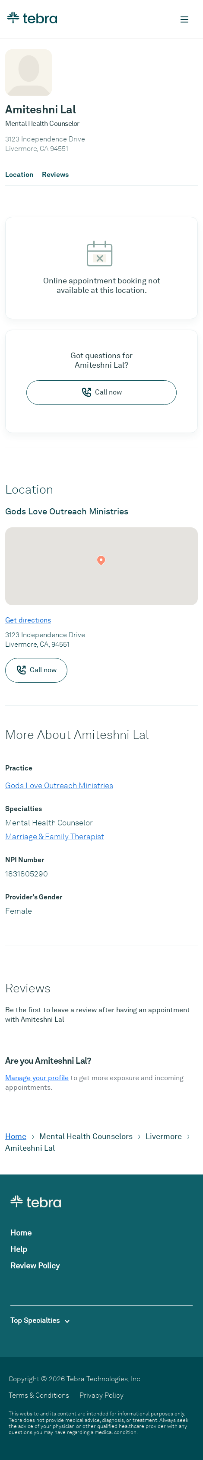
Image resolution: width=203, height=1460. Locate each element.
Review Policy (35, 1265)
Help (18, 1249)
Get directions (28, 620)
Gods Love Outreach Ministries (59, 785)
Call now (101, 392)
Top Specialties (40, 1320)
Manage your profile (37, 1078)
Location (19, 174)
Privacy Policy (101, 1395)
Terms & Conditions (39, 1395)
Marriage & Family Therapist (54, 836)
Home (15, 1136)
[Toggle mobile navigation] (184, 19)
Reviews (55, 174)
